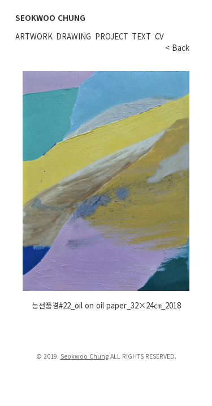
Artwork (34, 36)
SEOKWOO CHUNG (50, 17)
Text (141, 36)
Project (111, 36)
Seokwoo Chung (84, 356)
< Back (177, 47)
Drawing (73, 36)
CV (159, 36)
